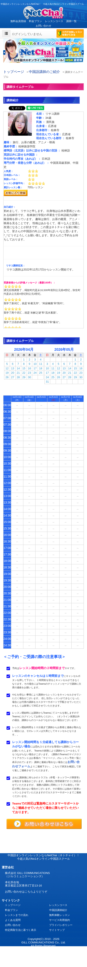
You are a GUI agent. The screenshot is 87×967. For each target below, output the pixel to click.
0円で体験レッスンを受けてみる (70, 33)
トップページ (13, 72)
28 (18, 377)
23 (29, 372)
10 (35, 363)
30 (29, 377)
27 (12, 377)
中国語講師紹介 (58, 910)
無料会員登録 (18, 21)
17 (35, 368)
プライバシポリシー (60, 925)
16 (29, 368)
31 (47, 381)
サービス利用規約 (59, 920)
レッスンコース (54, 21)
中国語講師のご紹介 (44, 72)
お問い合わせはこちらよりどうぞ (26, 891)
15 (23, 368)
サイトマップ (57, 930)
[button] (4, 52)
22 (23, 372)
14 (18, 368)
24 (35, 372)
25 (40, 372)
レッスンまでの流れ (16, 915)
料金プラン (35, 21)
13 (12, 368)
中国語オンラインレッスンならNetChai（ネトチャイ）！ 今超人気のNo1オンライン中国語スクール (44, 857)
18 (40, 368)
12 (6, 368)
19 (6, 372)
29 (23, 377)
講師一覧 (71, 21)
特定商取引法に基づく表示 (20, 930)
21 (18, 372)
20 (12, 372)
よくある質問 (13, 920)
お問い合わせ (43, 25)
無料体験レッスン (59, 915)
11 (40, 363)
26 (6, 377)
